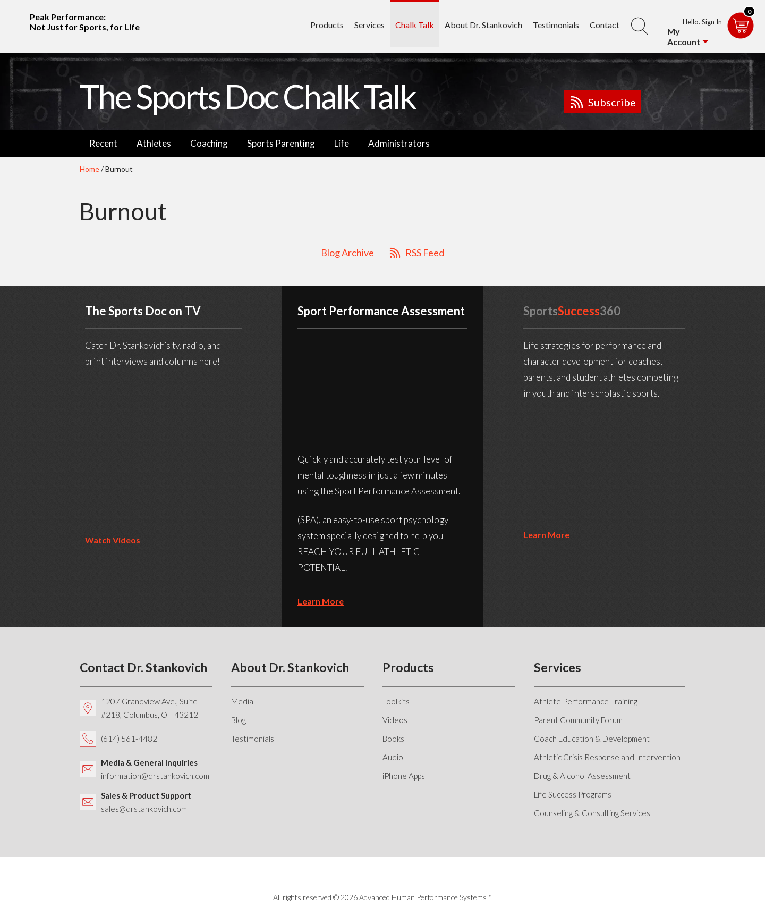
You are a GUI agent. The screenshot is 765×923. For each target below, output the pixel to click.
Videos (394, 720)
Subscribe (612, 102)
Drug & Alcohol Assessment (582, 776)
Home (89, 168)
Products (327, 25)
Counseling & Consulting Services (592, 813)
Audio (392, 757)
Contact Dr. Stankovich (143, 667)
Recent (103, 143)
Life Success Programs (572, 794)
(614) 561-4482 (129, 738)
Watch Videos (112, 540)
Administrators (399, 143)
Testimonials (556, 25)
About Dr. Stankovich (483, 25)
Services (369, 25)
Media (242, 701)
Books (393, 738)
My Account (683, 36)
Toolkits (396, 701)
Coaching (209, 143)
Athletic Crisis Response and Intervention (607, 757)
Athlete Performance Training (586, 701)
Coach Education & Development (592, 738)
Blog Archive (347, 252)
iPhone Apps (403, 776)
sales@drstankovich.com (144, 808)
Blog (238, 720)
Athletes (154, 143)
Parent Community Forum (578, 720)
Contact (604, 25)
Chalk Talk (414, 25)
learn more (321, 601)
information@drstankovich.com (155, 776)
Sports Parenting (281, 143)
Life (341, 143)
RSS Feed (424, 252)
